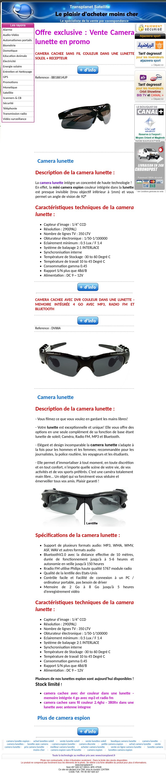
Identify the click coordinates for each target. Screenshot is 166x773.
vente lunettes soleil (96, 741)
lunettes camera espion (120, 749)
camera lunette (150, 741)
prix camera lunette (34, 746)
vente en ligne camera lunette (126, 746)
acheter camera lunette (93, 746)
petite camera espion (113, 744)
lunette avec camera (38, 744)
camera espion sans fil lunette (66, 749)
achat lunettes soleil (43, 741)
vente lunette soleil (69, 741)
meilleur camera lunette (62, 746)
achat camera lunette (140, 744)
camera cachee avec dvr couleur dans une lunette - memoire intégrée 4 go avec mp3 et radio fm (89, 695)
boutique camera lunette (123, 741)
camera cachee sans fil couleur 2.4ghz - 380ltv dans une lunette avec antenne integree (89, 704)
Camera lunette (55, 160)
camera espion (95, 749)
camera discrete (87, 744)
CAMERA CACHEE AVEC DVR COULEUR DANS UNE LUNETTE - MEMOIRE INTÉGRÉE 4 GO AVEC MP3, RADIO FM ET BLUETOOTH (84, 304)
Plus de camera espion (63, 717)
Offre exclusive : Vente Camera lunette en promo (84, 37)
